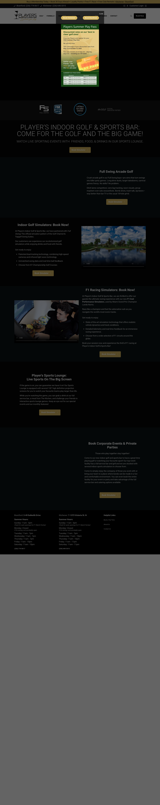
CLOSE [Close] (101, 14)
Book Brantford (91, 18)
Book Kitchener (69, 18)
